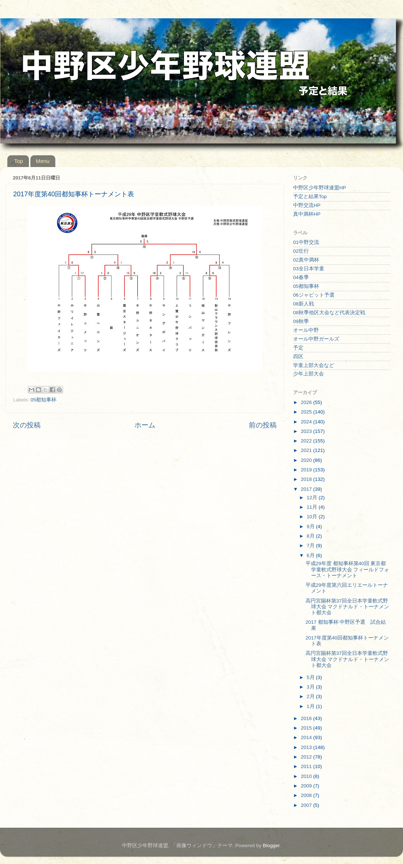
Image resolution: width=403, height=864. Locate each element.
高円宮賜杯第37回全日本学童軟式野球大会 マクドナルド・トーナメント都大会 (347, 606)
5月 (311, 677)
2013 (307, 747)
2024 (307, 421)
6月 (311, 555)
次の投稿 (27, 425)
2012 (307, 757)
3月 (311, 687)
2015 (307, 728)
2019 (307, 469)
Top (18, 161)
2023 (307, 431)
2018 (307, 479)
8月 (311, 536)
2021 (307, 450)
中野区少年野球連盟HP (319, 187)
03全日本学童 (308, 268)
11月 (313, 507)
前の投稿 (263, 425)
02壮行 (301, 251)
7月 (311, 545)
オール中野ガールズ (316, 339)
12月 (313, 497)
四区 (298, 356)
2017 (307, 489)
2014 (307, 737)
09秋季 (301, 321)
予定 (298, 348)
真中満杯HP (307, 214)
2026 (307, 402)
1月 (311, 706)
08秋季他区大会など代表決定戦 (329, 312)
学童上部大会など (313, 365)
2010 (307, 776)
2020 (307, 460)
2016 (307, 718)
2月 (311, 696)
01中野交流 (306, 242)
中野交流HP (307, 205)
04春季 (301, 277)
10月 (313, 516)
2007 (307, 805)
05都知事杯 (43, 400)
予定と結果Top (310, 196)
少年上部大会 (308, 374)
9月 (311, 526)
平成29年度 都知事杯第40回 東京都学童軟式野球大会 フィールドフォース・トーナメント (347, 569)
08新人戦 (303, 304)
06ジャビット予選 (313, 295)
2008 (307, 795)
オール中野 (306, 330)
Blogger (271, 845)
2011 (307, 766)
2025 (307, 412)
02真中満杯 (306, 260)
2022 (307, 441)
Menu (43, 161)
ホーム (144, 425)
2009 (307, 786)
